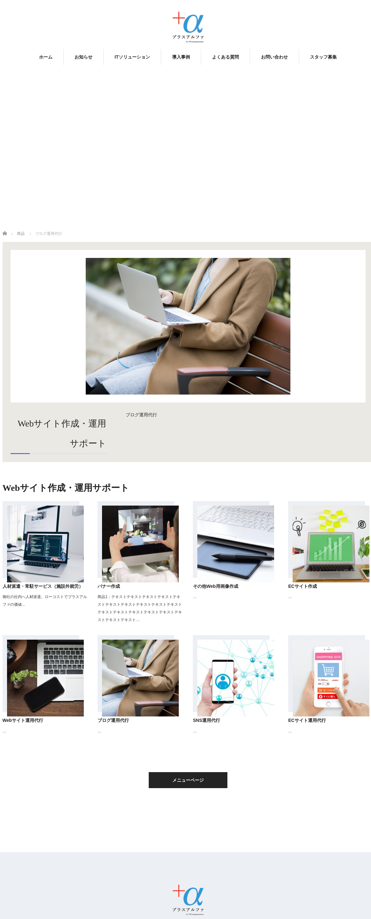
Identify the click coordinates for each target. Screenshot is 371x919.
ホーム (45, 57)
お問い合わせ (274, 57)
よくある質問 (225, 57)
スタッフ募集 (323, 57)
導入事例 (181, 57)
